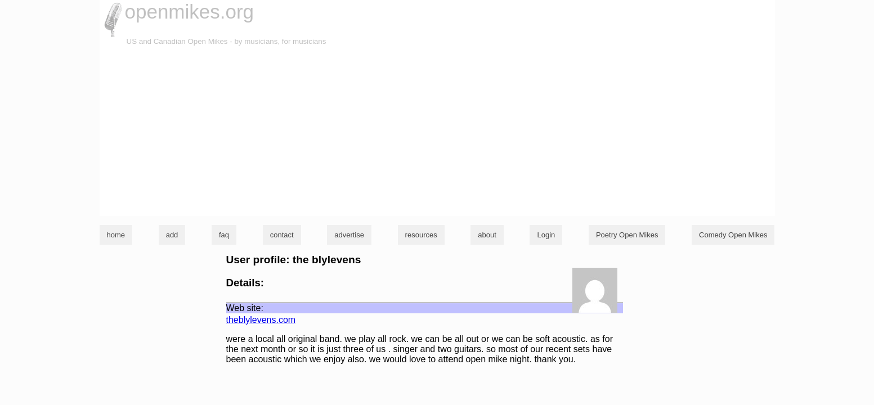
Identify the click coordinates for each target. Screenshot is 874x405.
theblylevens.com (261, 320)
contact (282, 235)
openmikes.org (189, 11)
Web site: (244, 308)
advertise (349, 235)
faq (224, 235)
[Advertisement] (437, 131)
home (116, 235)
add (172, 235)
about (487, 235)
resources (421, 235)
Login (546, 235)
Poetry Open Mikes (627, 235)
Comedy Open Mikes (733, 235)
